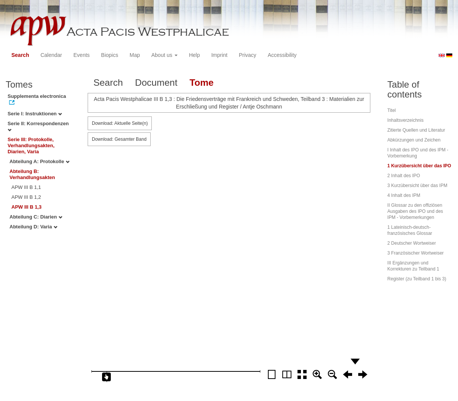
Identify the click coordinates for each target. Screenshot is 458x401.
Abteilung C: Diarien (35, 217)
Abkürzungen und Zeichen (414, 140)
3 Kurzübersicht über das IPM (417, 185)
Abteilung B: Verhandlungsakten (32, 174)
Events (82, 55)
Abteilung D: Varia (33, 227)
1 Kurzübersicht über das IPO (419, 165)
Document (156, 82)
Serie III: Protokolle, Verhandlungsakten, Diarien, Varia (31, 145)
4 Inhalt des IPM (403, 195)
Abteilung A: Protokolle (39, 161)
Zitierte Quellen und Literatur (416, 130)
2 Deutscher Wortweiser (411, 243)
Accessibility (282, 55)
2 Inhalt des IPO (403, 175)
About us (164, 55)
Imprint (219, 55)
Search (20, 55)
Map (134, 55)
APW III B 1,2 (26, 197)
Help (194, 55)
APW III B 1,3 (26, 207)
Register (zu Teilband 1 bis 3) (416, 278)
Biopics (109, 55)
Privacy (247, 55)
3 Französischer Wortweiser (415, 253)
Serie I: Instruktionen (35, 113)
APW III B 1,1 (26, 187)
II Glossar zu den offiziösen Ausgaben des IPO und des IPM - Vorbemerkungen (415, 211)
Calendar (51, 55)
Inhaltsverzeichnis (405, 120)
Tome (201, 82)
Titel (391, 110)
